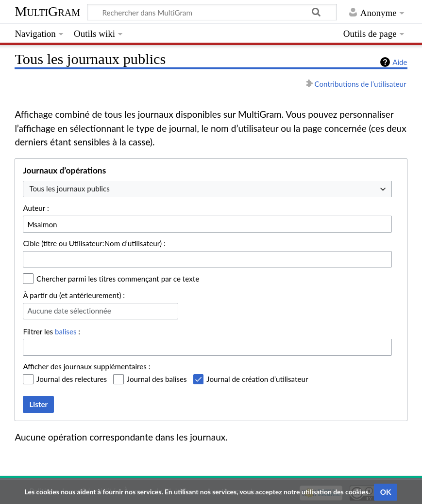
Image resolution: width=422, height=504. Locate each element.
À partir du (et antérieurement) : (74, 295)
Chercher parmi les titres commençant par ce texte (117, 278)
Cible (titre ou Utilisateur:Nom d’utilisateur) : (94, 243)
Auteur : (36, 208)
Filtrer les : (51, 331)
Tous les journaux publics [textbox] (69, 188)
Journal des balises (157, 379)
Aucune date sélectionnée (69, 310)
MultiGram (47, 11)
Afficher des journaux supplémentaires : (86, 366)
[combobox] (207, 189)
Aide (399, 62)
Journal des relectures (71, 379)
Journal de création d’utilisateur (257, 379)
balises (65, 331)
